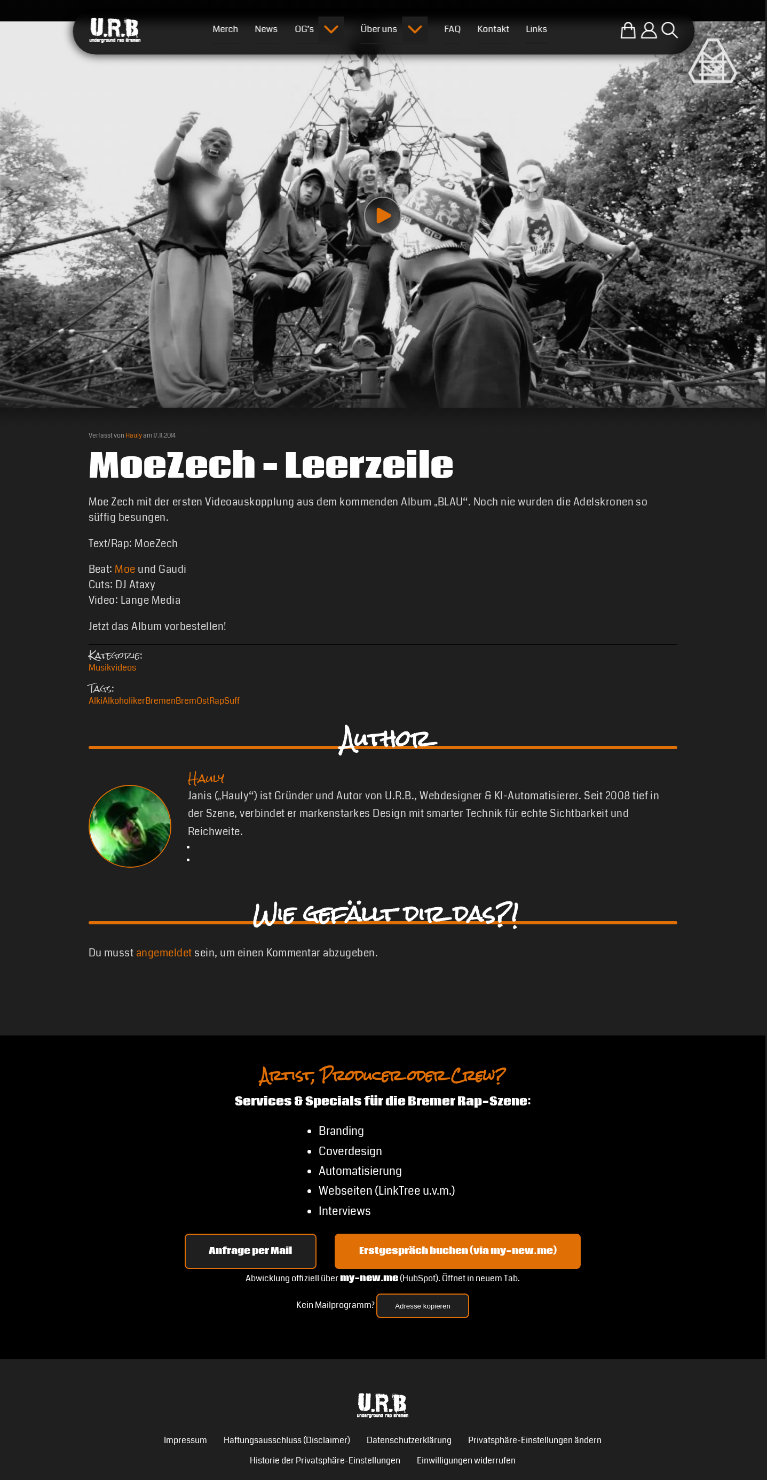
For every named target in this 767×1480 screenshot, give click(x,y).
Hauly (133, 435)
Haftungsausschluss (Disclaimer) (287, 1440)
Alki (95, 701)
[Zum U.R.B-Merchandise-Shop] (628, 30)
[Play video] (382, 215)
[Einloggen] (649, 30)
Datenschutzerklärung (409, 1440)
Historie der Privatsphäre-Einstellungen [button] (325, 1461)
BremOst (192, 701)
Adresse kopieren (422, 1306)
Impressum (185, 1440)
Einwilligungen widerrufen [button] (466, 1461)
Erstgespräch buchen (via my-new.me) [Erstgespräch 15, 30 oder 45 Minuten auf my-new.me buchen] (458, 1251)
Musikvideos (112, 668)
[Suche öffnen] (669, 30)
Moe (125, 569)
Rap (216, 701)
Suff (232, 701)
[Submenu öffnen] (331, 29)
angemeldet (164, 953)
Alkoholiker (123, 701)
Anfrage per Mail (250, 1251)
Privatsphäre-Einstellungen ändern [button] (535, 1440)
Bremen (160, 701)
